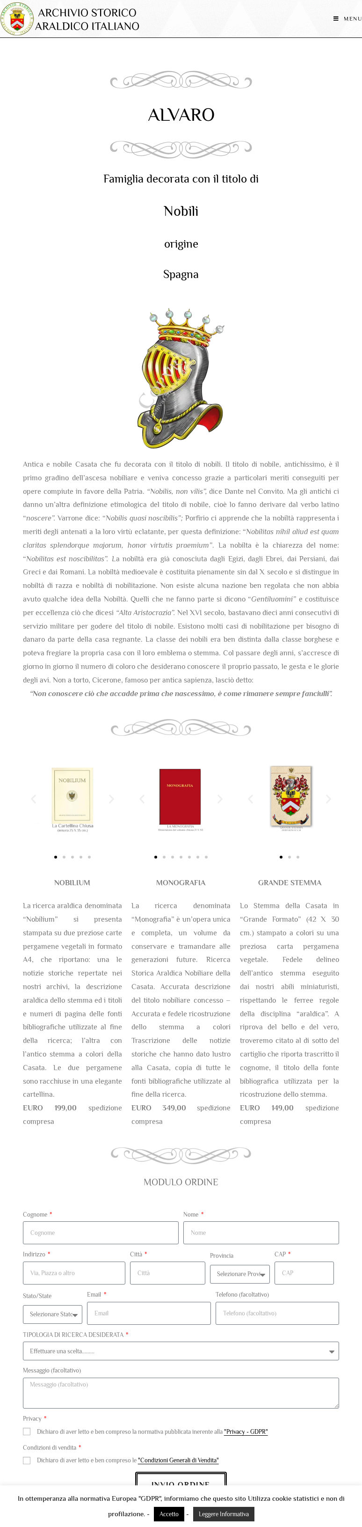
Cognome (36, 1214)
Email (94, 1294)
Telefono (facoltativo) (242, 1294)
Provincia (221, 1255)
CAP (281, 1254)
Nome (191, 1214)
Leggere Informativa (224, 1514)
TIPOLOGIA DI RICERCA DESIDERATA (74, 1334)
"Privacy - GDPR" (246, 1431)
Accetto (169, 1514)
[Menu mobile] (347, 18)
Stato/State (37, 1295)
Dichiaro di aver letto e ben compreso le (128, 1460)
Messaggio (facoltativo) (52, 1370)
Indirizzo (35, 1254)
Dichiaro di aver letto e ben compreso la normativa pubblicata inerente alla (152, 1431)
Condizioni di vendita (50, 1447)
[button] (33, 799)
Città (137, 1254)
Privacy (33, 1418)
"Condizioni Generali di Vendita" (178, 1460)
